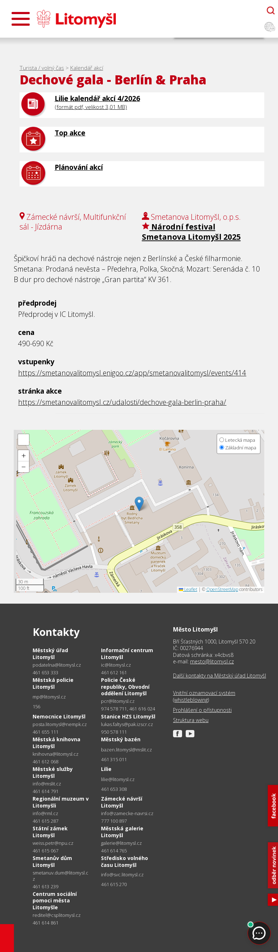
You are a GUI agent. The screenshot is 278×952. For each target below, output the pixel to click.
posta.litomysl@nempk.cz (60, 724)
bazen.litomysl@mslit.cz (126, 750)
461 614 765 (114, 850)
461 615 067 (45, 850)
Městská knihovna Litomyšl (56, 742)
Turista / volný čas (42, 68)
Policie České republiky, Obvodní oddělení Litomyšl (125, 686)
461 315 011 (114, 759)
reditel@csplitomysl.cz (57, 915)
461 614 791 (45, 791)
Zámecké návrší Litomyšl (121, 802)
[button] (139, 503)
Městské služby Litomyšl (53, 772)
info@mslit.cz (47, 784)
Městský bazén (120, 739)
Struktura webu (190, 720)
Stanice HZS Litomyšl (128, 716)
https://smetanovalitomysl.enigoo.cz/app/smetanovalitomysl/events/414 (132, 373)
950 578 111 (114, 732)
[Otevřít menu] (21, 19)
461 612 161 (114, 672)
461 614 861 (45, 922)
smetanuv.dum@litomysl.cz (60, 876)
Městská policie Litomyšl (53, 683)
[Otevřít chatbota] (270, 10)
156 (37, 706)
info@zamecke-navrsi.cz (127, 813)
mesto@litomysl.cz (212, 661)
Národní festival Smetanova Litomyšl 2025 (191, 231)
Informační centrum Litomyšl (127, 653)
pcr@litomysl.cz (118, 701)
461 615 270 (114, 884)
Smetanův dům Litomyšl (52, 861)
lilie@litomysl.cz (118, 779)
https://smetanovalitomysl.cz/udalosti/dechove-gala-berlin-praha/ (122, 402)
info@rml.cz (45, 813)
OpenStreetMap (222, 589)
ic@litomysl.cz (116, 665)
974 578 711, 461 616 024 (128, 708)
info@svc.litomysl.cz (122, 875)
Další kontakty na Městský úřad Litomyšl (219, 675)
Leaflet (188, 589)
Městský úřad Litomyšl (50, 653)
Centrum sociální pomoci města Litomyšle (55, 900)
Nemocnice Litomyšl (59, 716)
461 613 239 (45, 886)
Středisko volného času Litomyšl (124, 861)
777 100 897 (114, 821)
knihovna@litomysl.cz (56, 754)
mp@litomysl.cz (49, 697)
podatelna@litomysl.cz (57, 665)
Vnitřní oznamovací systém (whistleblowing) (204, 696)
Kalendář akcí (86, 68)
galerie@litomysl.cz (121, 843)
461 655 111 (45, 732)
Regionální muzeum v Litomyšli (61, 802)
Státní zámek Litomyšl (50, 831)
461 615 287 (45, 821)
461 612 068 (45, 761)
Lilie (106, 769)
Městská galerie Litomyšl (122, 831)
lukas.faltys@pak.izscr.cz (127, 724)
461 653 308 (114, 789)
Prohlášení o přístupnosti (202, 710)
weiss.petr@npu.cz (53, 843)
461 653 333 (45, 672)
